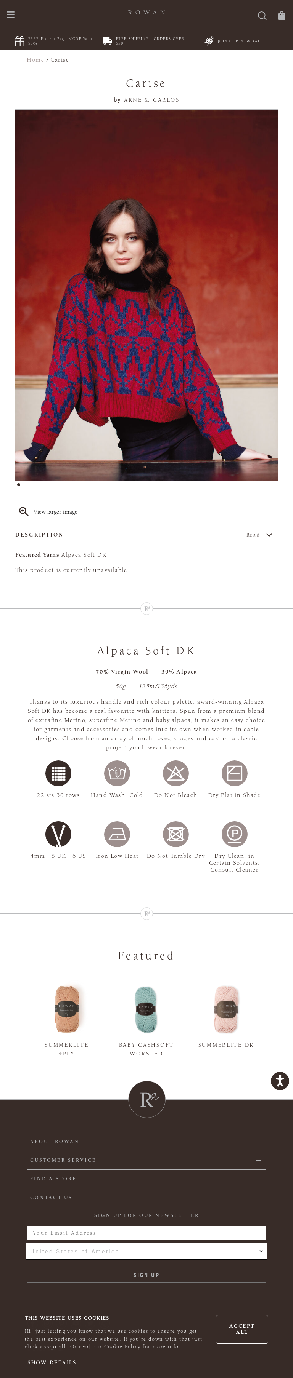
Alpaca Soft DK (83, 554)
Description (138, 535)
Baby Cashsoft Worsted (146, 1049)
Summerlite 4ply (67, 1049)
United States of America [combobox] (74, 1251)
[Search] (262, 16)
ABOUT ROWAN (54, 1141)
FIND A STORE (53, 1179)
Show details (52, 1363)
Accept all (241, 1329)
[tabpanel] (146, 295)
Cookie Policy (122, 1347)
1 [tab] (21, 487)
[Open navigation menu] (11, 15)
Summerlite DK (226, 1045)
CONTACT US (51, 1197)
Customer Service (63, 1160)
